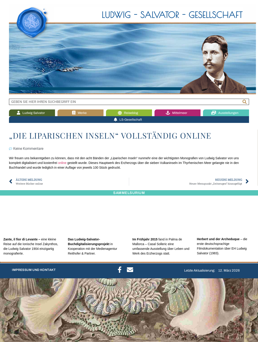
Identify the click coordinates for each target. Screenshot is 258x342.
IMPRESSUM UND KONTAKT (34, 270)
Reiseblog (129, 113)
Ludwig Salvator (32, 113)
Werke (80, 113)
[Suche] (245, 102)
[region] (129, 49)
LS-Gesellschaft (129, 119)
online (62, 163)
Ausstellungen (226, 113)
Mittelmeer (178, 113)
